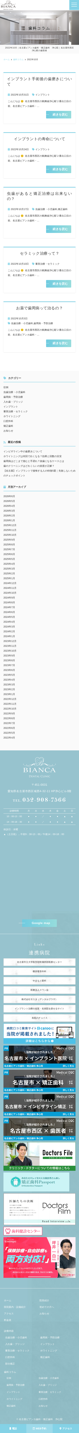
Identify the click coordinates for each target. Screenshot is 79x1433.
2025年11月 (9, 530)
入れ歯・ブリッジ (13, 401)
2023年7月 (9, 665)
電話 (13, 1428)
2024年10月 (9, 592)
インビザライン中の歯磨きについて (22, 451)
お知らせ (8, 430)
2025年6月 (9, 554)
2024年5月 (9, 617)
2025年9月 (9, 539)
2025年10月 (9, 534)
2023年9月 (9, 655)
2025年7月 (9, 549)
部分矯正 (10, 1363)
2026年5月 (9, 501)
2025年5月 (9, 559)
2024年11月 (9, 588)
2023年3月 (9, 684)
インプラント (42, 94)
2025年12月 (9, 525)
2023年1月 (9, 694)
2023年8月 (9, 660)
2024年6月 (9, 612)
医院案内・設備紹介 (15, 1307)
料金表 (7, 1320)
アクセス (66, 1428)
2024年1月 (9, 636)
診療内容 (9, 1331)
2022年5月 (9, 732)
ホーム (7, 1300)
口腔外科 (8, 421)
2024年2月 (9, 631)
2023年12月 (9, 641)
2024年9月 (9, 597)
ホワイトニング (11, 416)
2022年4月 (9, 737)
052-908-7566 (39, 800)
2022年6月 (9, 728)
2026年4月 (9, 506)
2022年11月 (9, 703)
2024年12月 (9, 583)
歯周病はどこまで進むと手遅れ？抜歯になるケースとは (33, 461)
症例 (5, 387)
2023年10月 (9, 650)
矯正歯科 (63, 209)
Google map (41, 923)
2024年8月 (9, 602)
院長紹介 (44, 1300)
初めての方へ (47, 1307)
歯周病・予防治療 (43, 323)
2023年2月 (9, 689)
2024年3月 (9, 626)
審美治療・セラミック (47, 263)
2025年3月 (9, 568)
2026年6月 (9, 496)
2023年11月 (9, 646)
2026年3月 (9, 510)
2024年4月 (9, 621)
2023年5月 (9, 674)
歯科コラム (10, 1372)
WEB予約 (39, 1428)
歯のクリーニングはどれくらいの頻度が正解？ (28, 466)
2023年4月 (9, 679)
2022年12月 (9, 699)
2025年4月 (9, 563)
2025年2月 (9, 573)
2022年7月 (9, 723)
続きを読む (60, 114)
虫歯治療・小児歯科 (46, 209)
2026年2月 (9, 515)
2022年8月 (9, 718)
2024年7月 (9, 607)
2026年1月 (9, 520)
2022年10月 (9, 708)
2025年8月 (9, 544)
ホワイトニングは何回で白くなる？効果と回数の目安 (32, 456)
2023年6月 (9, 670)
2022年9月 (9, 713)
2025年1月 (9, 578)
